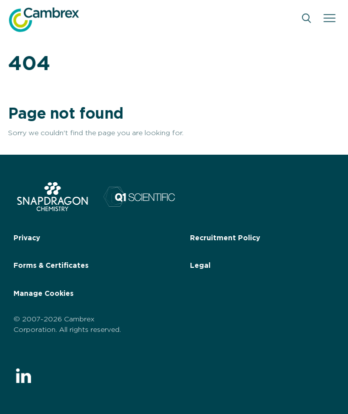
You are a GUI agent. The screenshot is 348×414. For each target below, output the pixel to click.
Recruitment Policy (225, 238)
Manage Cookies (44, 293)
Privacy (27, 238)
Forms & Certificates (51, 265)
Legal (200, 265)
